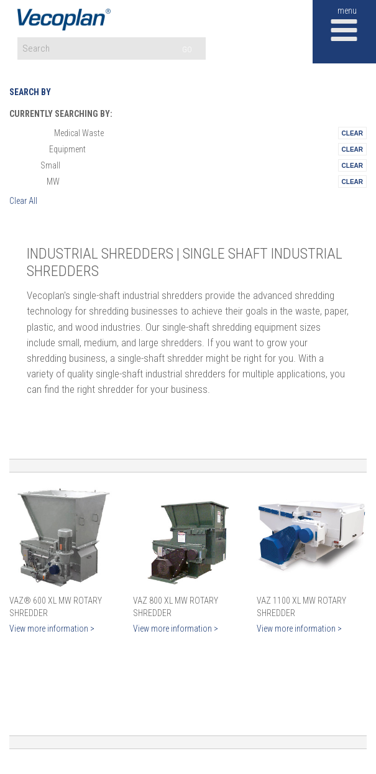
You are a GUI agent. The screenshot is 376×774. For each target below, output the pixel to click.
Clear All (23, 201)
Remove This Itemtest (352, 133)
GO (187, 49)
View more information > (51, 628)
